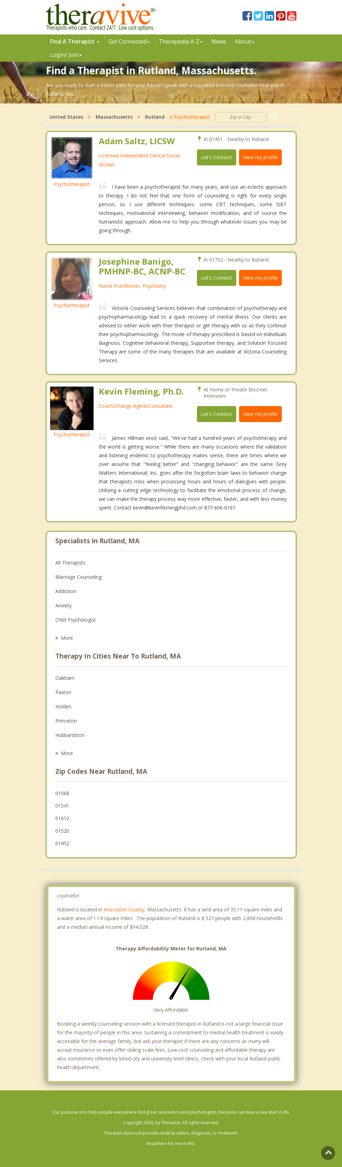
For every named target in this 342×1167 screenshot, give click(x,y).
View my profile (260, 157)
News (219, 41)
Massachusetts (114, 117)
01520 (62, 830)
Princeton (66, 720)
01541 (62, 805)
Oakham (64, 678)
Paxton (63, 692)
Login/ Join (66, 55)
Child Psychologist (75, 619)
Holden (63, 706)
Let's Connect (216, 157)
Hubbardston (70, 735)
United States (66, 117)
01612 (62, 818)
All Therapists (70, 562)
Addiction (65, 591)
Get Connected (129, 41)
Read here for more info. (171, 1143)
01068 (62, 793)
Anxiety (63, 605)
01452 (62, 843)
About (244, 41)
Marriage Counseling (78, 577)
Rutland (155, 117)
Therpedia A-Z (181, 41)
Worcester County (124, 909)
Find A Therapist (75, 41)
